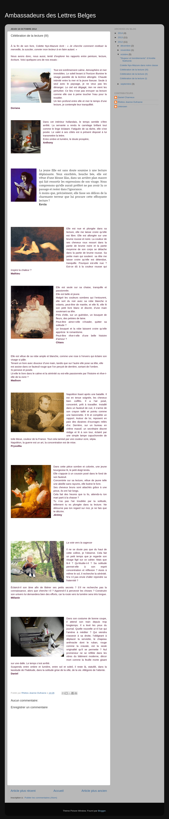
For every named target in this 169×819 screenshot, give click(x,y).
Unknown (122, 106)
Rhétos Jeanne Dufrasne (130, 102)
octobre (125, 54)
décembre (126, 45)
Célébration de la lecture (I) (133, 78)
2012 (121, 42)
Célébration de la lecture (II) (134, 74)
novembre (126, 50)
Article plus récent (23, 790)
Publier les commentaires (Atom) (41, 797)
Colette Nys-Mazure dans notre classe (139, 65)
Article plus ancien (94, 790)
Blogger (102, 811)
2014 (121, 33)
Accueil (58, 790)
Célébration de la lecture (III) (134, 69)
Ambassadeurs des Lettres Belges (50, 15)
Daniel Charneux (126, 97)
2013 (121, 37)
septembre (126, 84)
